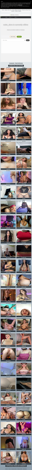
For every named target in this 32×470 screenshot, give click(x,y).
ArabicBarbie (8, 229)
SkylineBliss (8, 67)
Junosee (24, 185)
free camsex (24, 272)
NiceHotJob (8, 347)
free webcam (24, 95)
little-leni (8, 244)
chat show (23, 390)
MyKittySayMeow (8, 332)
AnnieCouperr (24, 170)
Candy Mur (24, 82)
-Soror (24, 406)
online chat (24, 375)
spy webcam (24, 139)
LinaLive (24, 332)
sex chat (23, 419)
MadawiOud (8, 391)
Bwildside (23, 67)
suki (23, 111)
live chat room (24, 154)
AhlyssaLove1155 (23, 303)
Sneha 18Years (8, 303)
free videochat (8, 390)
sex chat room (24, 124)
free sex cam (8, 375)
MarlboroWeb (24, 362)
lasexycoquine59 (8, 141)
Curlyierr (8, 126)
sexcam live (8, 124)
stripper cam (24, 449)
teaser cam (8, 95)
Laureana (23, 421)
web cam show (23, 360)
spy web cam (8, 183)
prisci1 (24, 229)
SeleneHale (8, 111)
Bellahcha (8, 259)
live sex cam (24, 183)
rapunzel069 (24, 126)
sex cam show (8, 272)
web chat (23, 198)
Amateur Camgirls (18, 11)
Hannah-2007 (24, 318)
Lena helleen (8, 170)
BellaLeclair (8, 421)
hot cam (8, 139)
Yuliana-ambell (23, 450)
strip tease (23, 213)
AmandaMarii (24, 259)
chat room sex (8, 257)
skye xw (24, 244)
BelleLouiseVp (8, 450)
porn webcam (24, 242)
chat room (8, 242)
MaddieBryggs (8, 288)
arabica (24, 200)
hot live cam (24, 316)
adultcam (8, 80)
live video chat (23, 257)
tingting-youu (24, 391)
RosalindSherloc (8, 318)
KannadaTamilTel (23, 347)
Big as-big (23, 141)
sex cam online (8, 301)
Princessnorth (8, 200)
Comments (11, 63)
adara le (8, 362)
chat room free (8, 360)
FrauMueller (8, 185)
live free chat (8, 154)
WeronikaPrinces (8, 82)
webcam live (24, 80)
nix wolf (8, 406)
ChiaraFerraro (24, 288)
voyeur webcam (8, 198)
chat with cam (8, 316)
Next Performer (19, 63)
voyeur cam (8, 419)
